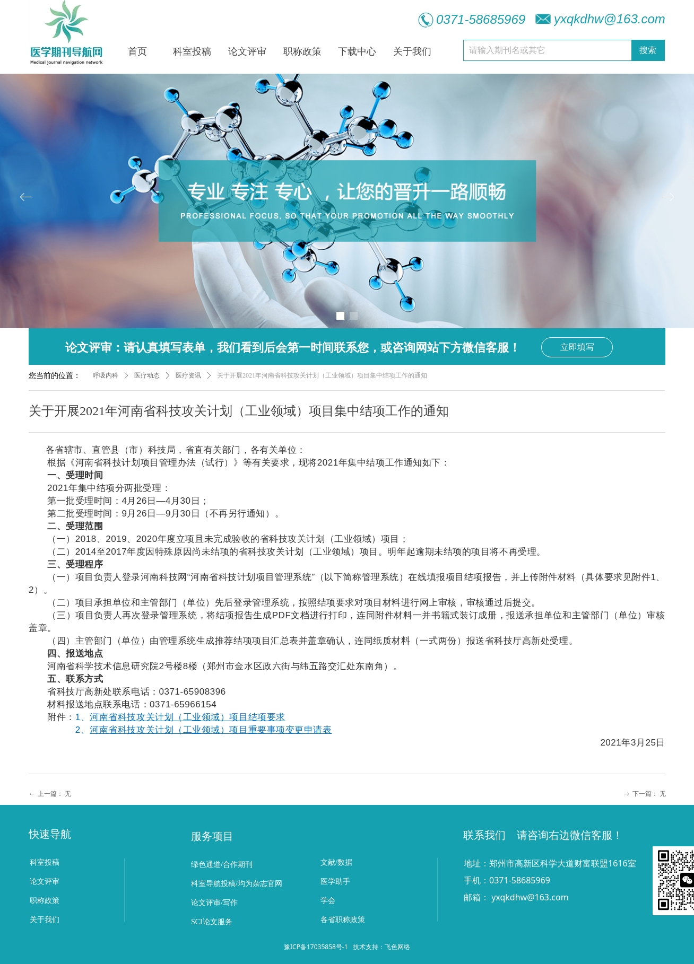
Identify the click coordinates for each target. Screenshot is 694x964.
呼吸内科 (105, 375)
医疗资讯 (188, 375)
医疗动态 (147, 375)
